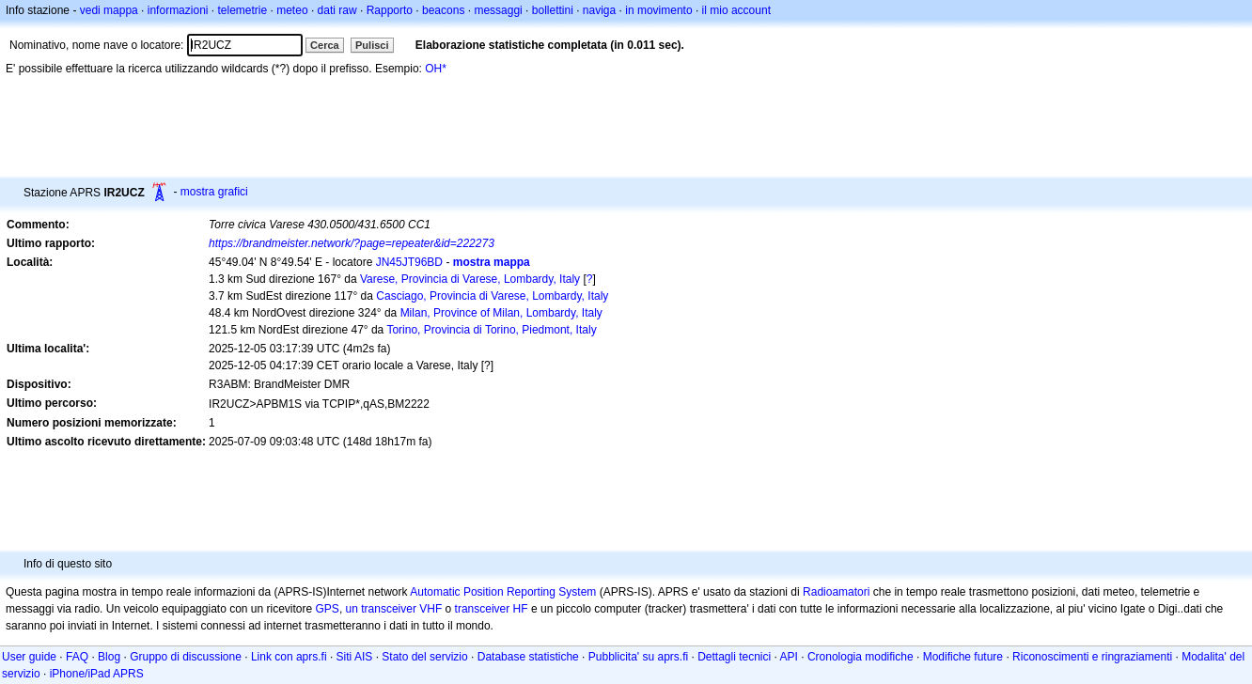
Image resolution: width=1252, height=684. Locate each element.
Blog (109, 656)
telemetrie (243, 10)
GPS (327, 608)
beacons (443, 10)
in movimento (658, 10)
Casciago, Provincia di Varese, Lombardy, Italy (492, 296)
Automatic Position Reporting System (503, 591)
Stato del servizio (424, 656)
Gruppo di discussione (186, 656)
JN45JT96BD (409, 262)
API (789, 656)
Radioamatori (836, 591)
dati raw (337, 10)
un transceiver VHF (394, 608)
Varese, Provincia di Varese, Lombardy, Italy (470, 279)
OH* (435, 68)
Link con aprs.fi (289, 656)
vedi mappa (109, 10)
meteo (291, 10)
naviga (599, 10)
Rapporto (390, 10)
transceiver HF (491, 608)
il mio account (736, 10)
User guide (29, 656)
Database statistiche (528, 656)
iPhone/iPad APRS (97, 673)
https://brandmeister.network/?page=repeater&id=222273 (351, 243)
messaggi (498, 10)
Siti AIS (354, 656)
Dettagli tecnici (734, 656)
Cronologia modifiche (860, 656)
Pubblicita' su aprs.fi (638, 656)
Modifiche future (963, 656)
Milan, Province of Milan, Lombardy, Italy (501, 312)
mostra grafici (214, 191)
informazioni (178, 10)
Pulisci (371, 45)
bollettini (552, 10)
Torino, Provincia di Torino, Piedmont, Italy (491, 329)
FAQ (77, 656)
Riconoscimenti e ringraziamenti (1092, 656)
